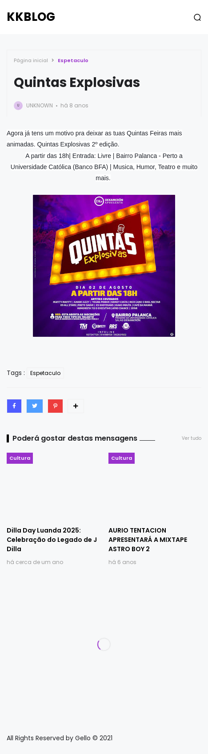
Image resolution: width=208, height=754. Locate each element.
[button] (197, 17)
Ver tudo (191, 438)
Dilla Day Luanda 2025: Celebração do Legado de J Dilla (52, 539)
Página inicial (31, 60)
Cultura (19, 458)
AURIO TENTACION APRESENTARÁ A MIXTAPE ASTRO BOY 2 (147, 539)
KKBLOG (31, 17)
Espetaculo (73, 60)
